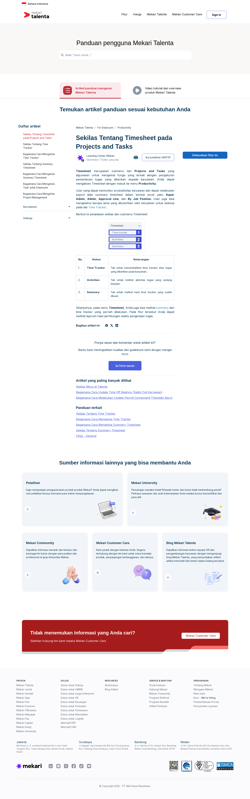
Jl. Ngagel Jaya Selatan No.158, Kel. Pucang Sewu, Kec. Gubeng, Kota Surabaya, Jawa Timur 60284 (104, 747)
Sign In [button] (216, 15)
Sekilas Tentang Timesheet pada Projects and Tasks (39, 136)
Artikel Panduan (158, 706)
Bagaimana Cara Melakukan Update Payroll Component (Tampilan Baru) (124, 398)
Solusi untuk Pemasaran (74, 710)
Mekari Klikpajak (25, 714)
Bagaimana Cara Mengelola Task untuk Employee (39, 185)
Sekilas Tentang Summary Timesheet (38, 165)
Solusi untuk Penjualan (73, 706)
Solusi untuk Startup (72, 685)
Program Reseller (159, 701)
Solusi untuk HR (69, 697)
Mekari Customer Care (187, 14)
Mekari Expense (25, 706)
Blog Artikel (111, 689)
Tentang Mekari (203, 685)
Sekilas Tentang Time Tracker (35, 146)
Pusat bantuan (157, 685)
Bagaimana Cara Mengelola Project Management (39, 195)
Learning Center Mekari (100, 155)
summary (162, 307)
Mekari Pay (22, 718)
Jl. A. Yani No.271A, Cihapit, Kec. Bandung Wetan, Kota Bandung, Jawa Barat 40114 (155, 747)
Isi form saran (125, 365)
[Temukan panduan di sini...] (125, 55)
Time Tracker (97, 207)
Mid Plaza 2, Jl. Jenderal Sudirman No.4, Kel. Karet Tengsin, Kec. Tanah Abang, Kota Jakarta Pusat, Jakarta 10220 (44, 748)
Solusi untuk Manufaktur (74, 714)
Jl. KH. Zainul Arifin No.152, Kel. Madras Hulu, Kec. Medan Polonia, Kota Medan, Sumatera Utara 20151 (206, 747)
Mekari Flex (23, 701)
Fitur (124, 14)
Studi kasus (111, 685)
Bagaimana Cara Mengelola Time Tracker (39, 156)
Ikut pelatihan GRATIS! (158, 157)
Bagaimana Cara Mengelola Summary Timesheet (39, 175)
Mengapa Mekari (203, 689)
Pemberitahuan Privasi (206, 701)
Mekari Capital (24, 722)
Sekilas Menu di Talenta (91, 386)
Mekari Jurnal (24, 689)
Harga (137, 14)
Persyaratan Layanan (206, 706)
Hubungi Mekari (158, 689)
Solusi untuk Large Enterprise (77, 693)
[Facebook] (106, 326)
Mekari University (26, 731)
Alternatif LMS (68, 727)
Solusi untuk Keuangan (74, 701)
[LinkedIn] (116, 326)
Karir (196, 697)
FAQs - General (86, 436)
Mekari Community (159, 693)
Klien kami (199, 693)
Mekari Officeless (26, 710)
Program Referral (159, 697)
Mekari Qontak (24, 693)
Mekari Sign (23, 697)
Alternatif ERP (68, 722)
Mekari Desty (24, 727)
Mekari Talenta (157, 14)
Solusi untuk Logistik (72, 718)
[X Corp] (111, 326)
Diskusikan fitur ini (205, 155)
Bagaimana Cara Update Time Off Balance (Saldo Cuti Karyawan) (119, 392)
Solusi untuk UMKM (72, 689)
